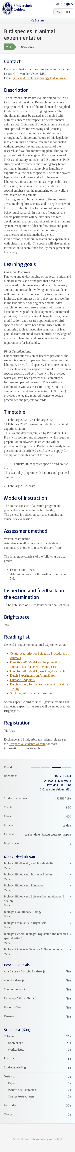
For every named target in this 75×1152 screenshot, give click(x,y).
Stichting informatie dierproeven (31, 693)
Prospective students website (27, 744)
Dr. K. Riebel (63, 776)
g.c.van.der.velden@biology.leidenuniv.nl (40, 78)
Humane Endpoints (22, 680)
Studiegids (64, 4)
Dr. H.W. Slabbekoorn (57, 781)
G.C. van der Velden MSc (55, 789)
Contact (57, 1139)
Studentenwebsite (24, 1139)
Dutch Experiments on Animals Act (33, 675)
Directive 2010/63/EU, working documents (37, 671)
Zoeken (39, 20)
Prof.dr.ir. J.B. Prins (59, 785)
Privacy (44, 1139)
